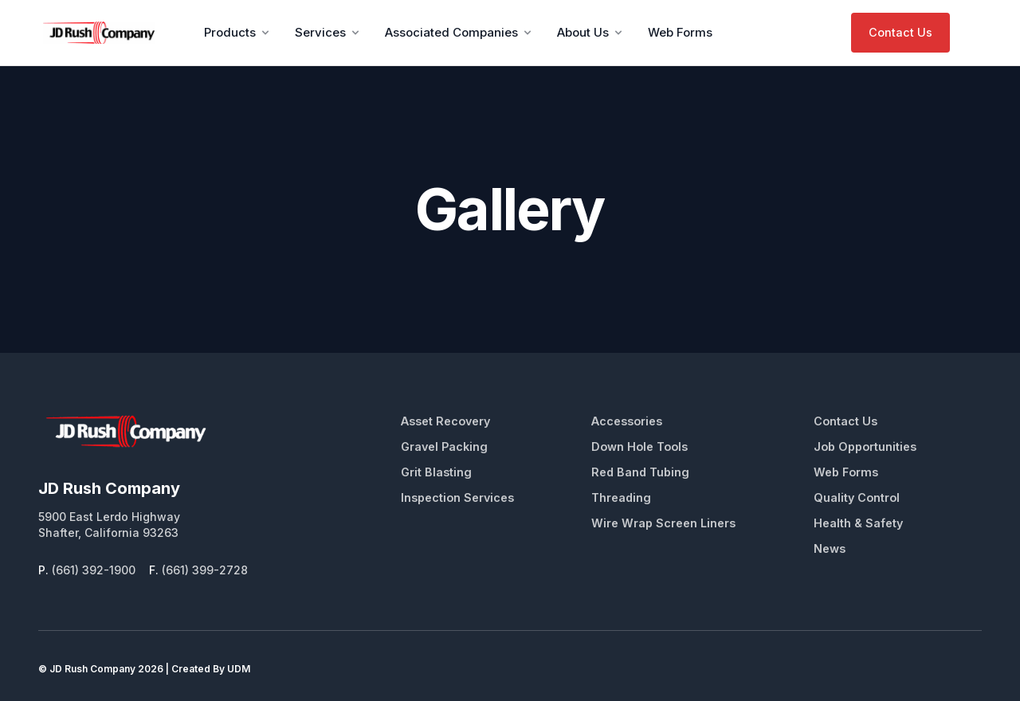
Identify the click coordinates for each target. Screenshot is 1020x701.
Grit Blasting (436, 472)
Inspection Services (457, 497)
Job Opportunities (865, 446)
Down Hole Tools (639, 446)
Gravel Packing (444, 446)
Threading (621, 497)
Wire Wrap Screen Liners (663, 523)
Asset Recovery (445, 421)
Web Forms (680, 32)
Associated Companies (459, 32)
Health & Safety (858, 523)
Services (328, 32)
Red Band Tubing (640, 472)
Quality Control (857, 497)
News (829, 548)
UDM (238, 669)
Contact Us (900, 32)
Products (238, 32)
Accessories (626, 421)
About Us (591, 32)
